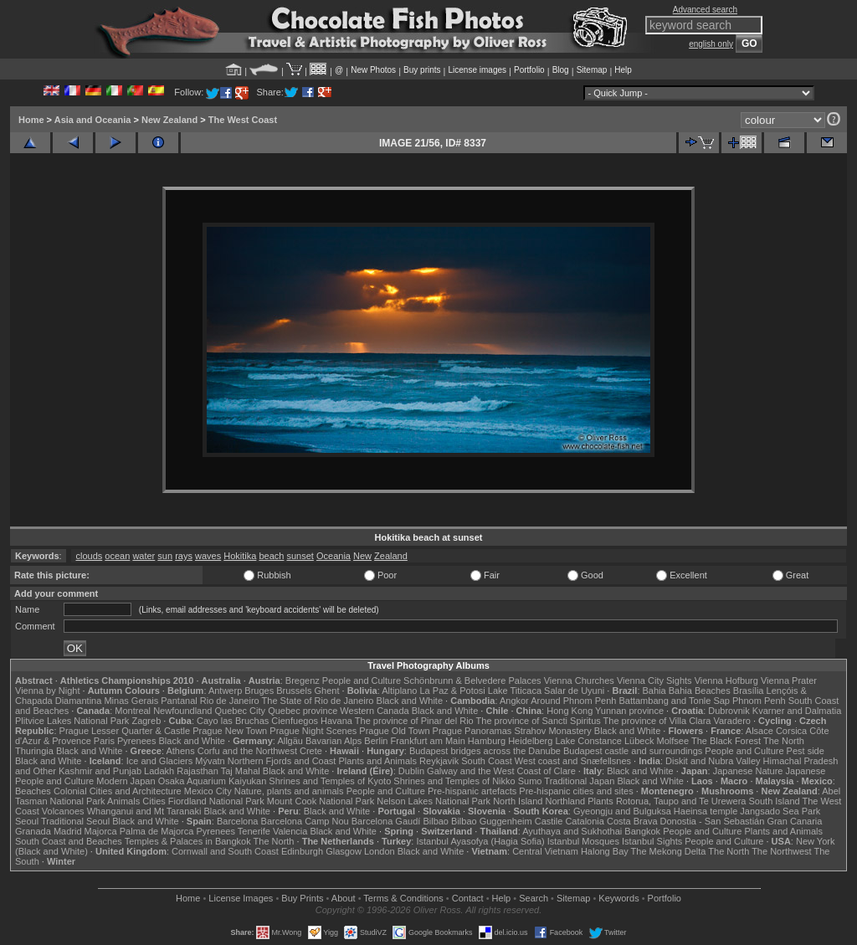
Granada (33, 831)
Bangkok (642, 831)
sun (164, 556)
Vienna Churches (579, 680)
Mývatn (209, 761)
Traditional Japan (579, 781)
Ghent (327, 691)
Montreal (133, 711)
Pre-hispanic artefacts (472, 791)
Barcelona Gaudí (386, 821)
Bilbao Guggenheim (491, 821)
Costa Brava (632, 821)
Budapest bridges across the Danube (485, 751)
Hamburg (486, 741)
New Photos (373, 69)
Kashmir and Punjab (100, 771)
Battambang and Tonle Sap (674, 701)
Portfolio (529, 69)
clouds (88, 556)
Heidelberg (530, 741)
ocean (117, 556)
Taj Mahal (240, 771)
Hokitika (239, 556)
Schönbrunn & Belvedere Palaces (472, 680)
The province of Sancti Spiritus (538, 721)
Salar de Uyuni (574, 691)
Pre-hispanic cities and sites (576, 791)
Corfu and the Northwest (247, 751)
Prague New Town (229, 731)
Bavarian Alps (333, 741)
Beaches (33, 791)
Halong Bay (605, 851)
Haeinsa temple (705, 811)
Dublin (411, 771)
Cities (154, 801)
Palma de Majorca (157, 831)
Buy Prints (302, 898)
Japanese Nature (748, 771)
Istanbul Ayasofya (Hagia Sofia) (480, 841)
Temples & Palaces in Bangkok (188, 841)
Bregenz (302, 680)
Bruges (259, 691)
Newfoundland (182, 711)
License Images (240, 898)
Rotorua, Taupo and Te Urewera (681, 801)
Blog (560, 69)
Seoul (26, 821)
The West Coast (242, 120)
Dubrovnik (729, 711)
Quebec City (240, 711)
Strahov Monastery (552, 731)
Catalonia (584, 821)
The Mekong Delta (668, 851)
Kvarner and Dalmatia (796, 711)
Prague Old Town (394, 731)
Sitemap (592, 69)
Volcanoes (63, 811)
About (343, 898)
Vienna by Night (47, 691)
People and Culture (361, 680)
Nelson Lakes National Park (433, 801)
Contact (468, 898)
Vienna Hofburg (726, 680)
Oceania (333, 556)
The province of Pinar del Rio (414, 721)
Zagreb (146, 721)
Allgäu (290, 741)
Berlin (375, 741)
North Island (517, 801)
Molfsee (673, 741)
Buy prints (421, 69)
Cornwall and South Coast (225, 851)
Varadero (731, 721)
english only (711, 44)
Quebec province (302, 711)
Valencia (290, 831)
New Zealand (169, 120)
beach (271, 556)
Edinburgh (302, 851)
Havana (336, 721)
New (362, 556)
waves (208, 556)
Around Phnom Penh (573, 701)
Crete (311, 751)
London (379, 851)
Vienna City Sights (654, 680)
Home (31, 120)
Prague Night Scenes (313, 731)
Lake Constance (588, 741)
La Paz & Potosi (452, 691)
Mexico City (208, 791)
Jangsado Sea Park (780, 811)
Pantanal (179, 701)
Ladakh (159, 771)
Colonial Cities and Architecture (118, 791)
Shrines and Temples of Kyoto (330, 781)
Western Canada (374, 711)
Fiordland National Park (216, 801)
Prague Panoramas (472, 731)
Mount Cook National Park (320, 801)
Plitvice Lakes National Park (72, 721)
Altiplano (399, 691)
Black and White (410, 701)
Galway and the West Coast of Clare (501, 771)
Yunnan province (629, 711)
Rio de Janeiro (229, 701)
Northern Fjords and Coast (282, 761)
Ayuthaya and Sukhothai (572, 831)
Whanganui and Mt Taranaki (144, 811)
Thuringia (34, 751)
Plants (600, 801)
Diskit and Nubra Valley (713, 761)
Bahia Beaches (700, 691)
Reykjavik (439, 761)
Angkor (514, 701)
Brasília (748, 691)
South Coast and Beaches (68, 841)
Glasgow (344, 851)
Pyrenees (136, 741)
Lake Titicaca (514, 691)
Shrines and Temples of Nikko (454, 781)
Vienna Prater (789, 680)
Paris (104, 741)
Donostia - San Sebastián (712, 821)
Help (623, 69)
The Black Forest (726, 741)
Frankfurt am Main (428, 741)
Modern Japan (125, 781)
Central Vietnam (545, 851)
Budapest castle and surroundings (632, 751)
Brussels (293, 691)
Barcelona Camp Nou (305, 821)
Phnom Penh (759, 701)
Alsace (759, 731)
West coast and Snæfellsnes (573, 761)
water (143, 556)
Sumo (530, 781)
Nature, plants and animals (289, 791)
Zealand (391, 556)
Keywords (618, 898)
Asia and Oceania (92, 120)
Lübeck (639, 741)
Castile (549, 821)
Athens (180, 751)
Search (533, 898)
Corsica (791, 731)
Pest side (805, 751)
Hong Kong (570, 711)
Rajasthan (197, 771)
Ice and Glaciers (159, 761)
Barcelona (238, 821)
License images (477, 69)
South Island (774, 801)
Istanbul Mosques (583, 841)
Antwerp (225, 691)
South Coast (486, 761)
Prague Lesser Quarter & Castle (125, 731)
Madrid (68, 831)
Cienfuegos (294, 721)
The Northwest (782, 851)
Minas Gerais (131, 701)
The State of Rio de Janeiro (318, 701)
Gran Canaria (794, 821)
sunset (299, 556)
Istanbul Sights (652, 841)
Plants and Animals (377, 761)
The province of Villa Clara (657, 721)
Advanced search (705, 9)
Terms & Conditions (403, 898)
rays (183, 556)
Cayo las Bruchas (233, 721)
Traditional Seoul (75, 821)
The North (783, 741)
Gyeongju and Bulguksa (622, 811)
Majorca (101, 831)
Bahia (654, 691)
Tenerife (254, 831)
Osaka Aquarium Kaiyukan (212, 781)
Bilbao (436, 821)
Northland (566, 801)
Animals (123, 801)
